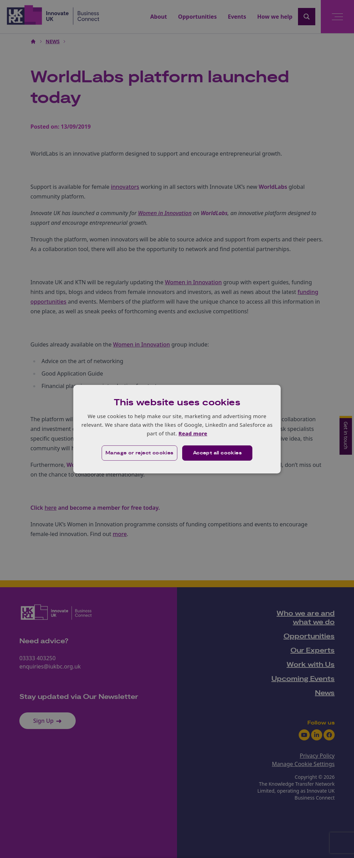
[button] (139, 453)
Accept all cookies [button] (217, 453)
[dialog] (177, 429)
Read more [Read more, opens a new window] (192, 433)
